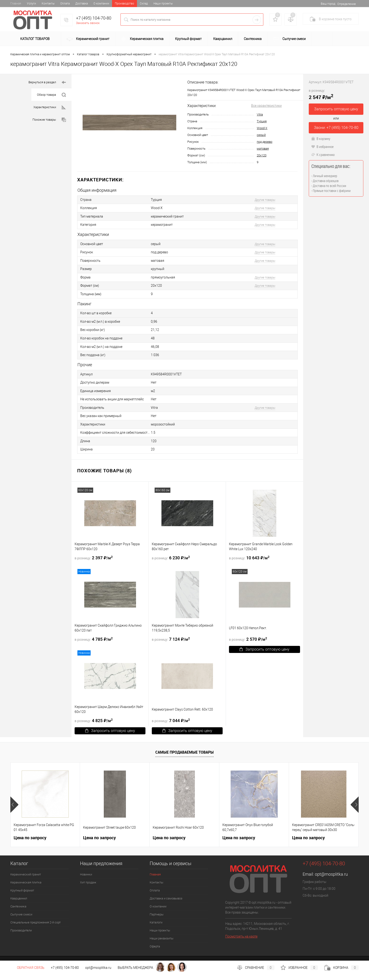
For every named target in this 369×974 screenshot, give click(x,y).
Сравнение (255, 968)
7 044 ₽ (171, 710)
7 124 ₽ (171, 629)
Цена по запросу (30, 828)
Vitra (260, 114)
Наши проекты (163, 3)
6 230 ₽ (171, 548)
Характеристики (49, 107)
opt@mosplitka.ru (331, 864)
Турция (262, 121)
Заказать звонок (88, 23)
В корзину (320, 138)
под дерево (264, 141)
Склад (144, 3)
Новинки (86, 865)
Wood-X (262, 128)
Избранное (299, 968)
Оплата (65, 3)
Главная (15, 3)
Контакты (48, 3)
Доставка (81, 3)
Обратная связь (27, 968)
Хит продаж (88, 873)
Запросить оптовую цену (264, 639)
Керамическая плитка (142, 39)
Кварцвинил (222, 39)
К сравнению (323, 154)
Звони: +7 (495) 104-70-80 (336, 127)
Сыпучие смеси (289, 39)
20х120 (261, 155)
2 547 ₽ (321, 94)
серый (261, 135)
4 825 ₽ (94, 710)
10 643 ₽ (249, 548)
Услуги (31, 3)
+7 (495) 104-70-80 (93, 18)
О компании (101, 3)
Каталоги (156, 912)
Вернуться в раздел (47, 82)
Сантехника (253, 39)
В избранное (322, 146)
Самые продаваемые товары (184, 742)
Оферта (155, 936)
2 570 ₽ (248, 629)
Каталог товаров (34, 39)
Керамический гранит (88, 39)
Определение (346, 4)
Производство (124, 3)
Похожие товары (49, 120)
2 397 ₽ (94, 548)
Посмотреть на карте (241, 927)
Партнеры (157, 904)
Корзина (341, 968)
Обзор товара (51, 95)
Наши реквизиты (161, 928)
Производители (21, 920)
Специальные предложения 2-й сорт (35, 912)
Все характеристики (266, 105)
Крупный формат (188, 39)
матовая (263, 148)
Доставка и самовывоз (166, 889)
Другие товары (265, 199)
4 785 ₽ (94, 629)
